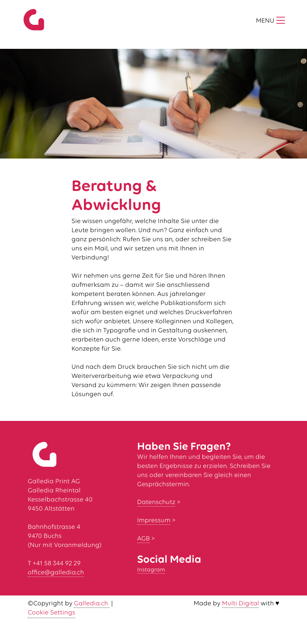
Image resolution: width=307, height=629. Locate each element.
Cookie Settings (51, 612)
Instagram (151, 570)
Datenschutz (156, 502)
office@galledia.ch (56, 572)
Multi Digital (240, 603)
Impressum (154, 520)
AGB (143, 538)
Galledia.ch (92, 603)
